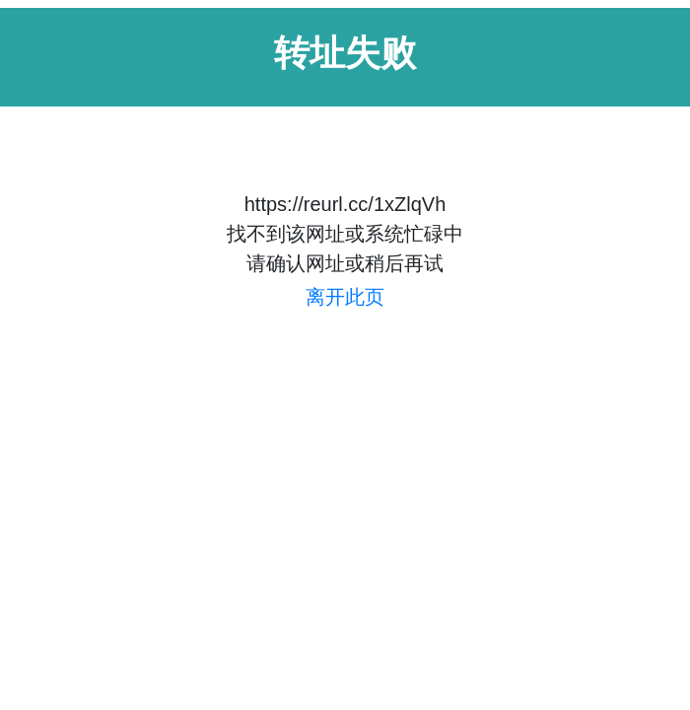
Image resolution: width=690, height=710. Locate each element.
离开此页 (345, 297)
